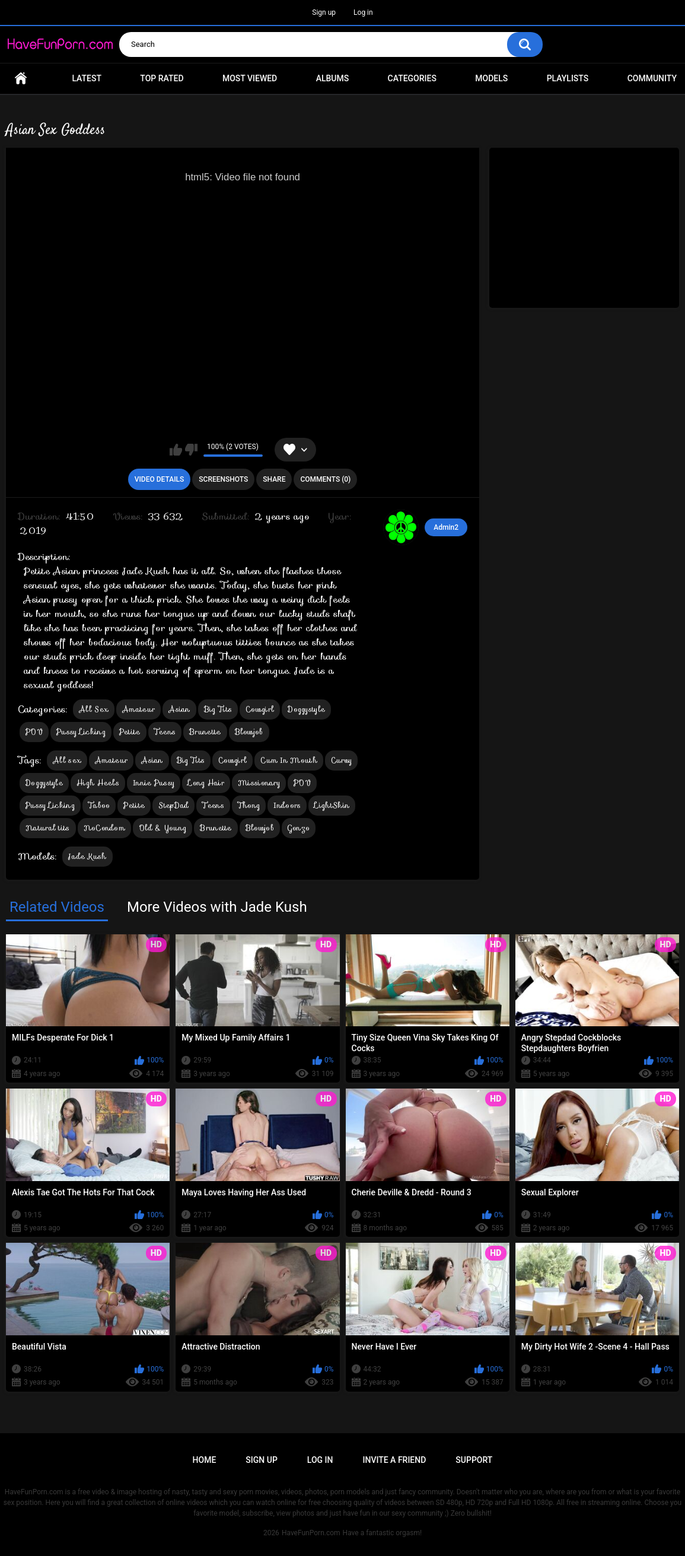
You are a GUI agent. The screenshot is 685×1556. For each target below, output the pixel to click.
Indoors (287, 805)
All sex (67, 760)
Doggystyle (306, 709)
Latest (86, 78)
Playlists (568, 78)
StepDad (173, 805)
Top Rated (161, 78)
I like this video (176, 450)
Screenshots (223, 479)
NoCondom (104, 827)
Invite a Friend (394, 1460)
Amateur (138, 709)
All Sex (94, 709)
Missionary (259, 782)
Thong (249, 805)
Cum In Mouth (288, 760)
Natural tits (48, 827)
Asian (179, 709)
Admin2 (446, 527)
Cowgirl (260, 709)
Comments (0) (325, 479)
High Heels (98, 782)
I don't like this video (191, 450)
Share (274, 479)
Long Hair (206, 782)
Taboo (99, 805)
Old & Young (162, 827)
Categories (412, 78)
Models (491, 78)
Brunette (205, 731)
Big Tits (218, 709)
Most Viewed (249, 78)
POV (34, 731)
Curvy (341, 760)
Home (21, 78)
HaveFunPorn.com (311, 1533)
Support (473, 1460)
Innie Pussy (153, 782)
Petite (130, 731)
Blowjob (249, 731)
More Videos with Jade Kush (217, 907)
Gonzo (299, 827)
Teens (165, 731)
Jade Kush (87, 856)
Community (652, 78)
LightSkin (331, 805)
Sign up (324, 12)
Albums (332, 78)
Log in (363, 12)
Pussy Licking (81, 731)
